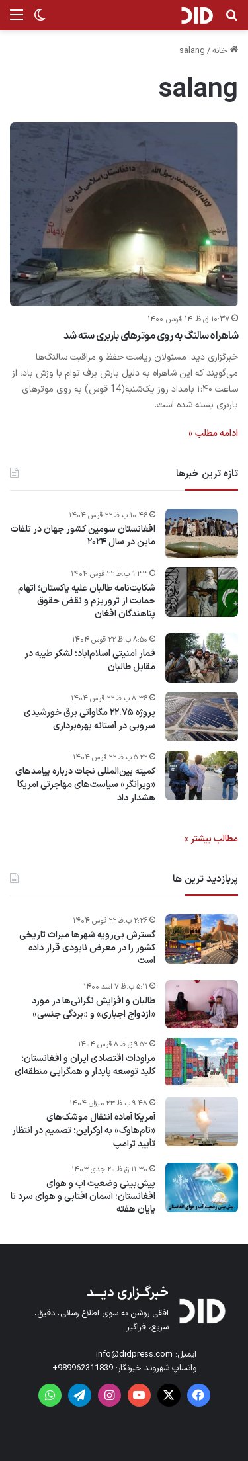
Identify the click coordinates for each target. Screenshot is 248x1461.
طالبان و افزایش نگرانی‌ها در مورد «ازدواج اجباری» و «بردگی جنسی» (93, 1008)
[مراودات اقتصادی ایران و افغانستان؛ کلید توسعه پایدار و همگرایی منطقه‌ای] (201, 1062)
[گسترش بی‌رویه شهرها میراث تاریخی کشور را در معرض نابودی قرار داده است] (201, 939)
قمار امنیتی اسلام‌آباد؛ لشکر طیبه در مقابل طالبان (89, 660)
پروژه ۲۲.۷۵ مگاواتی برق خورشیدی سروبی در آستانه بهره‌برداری (89, 719)
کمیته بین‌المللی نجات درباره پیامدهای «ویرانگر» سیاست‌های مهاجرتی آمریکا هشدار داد (85, 784)
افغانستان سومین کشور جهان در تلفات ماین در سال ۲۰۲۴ (83, 536)
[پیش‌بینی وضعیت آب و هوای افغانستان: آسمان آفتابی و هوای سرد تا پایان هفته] (201, 1187)
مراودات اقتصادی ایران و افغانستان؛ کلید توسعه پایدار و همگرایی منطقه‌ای (85, 1065)
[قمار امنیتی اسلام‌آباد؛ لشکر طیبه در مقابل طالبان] (201, 658)
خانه (225, 51)
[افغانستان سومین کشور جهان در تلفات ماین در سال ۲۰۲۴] (201, 533)
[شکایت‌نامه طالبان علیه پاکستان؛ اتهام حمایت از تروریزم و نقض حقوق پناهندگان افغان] (201, 592)
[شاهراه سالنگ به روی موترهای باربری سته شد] (124, 214)
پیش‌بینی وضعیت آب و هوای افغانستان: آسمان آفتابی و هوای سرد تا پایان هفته (83, 1196)
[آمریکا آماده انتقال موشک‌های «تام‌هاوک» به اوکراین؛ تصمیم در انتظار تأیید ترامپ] (201, 1121)
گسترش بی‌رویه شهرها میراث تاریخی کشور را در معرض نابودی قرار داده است (87, 948)
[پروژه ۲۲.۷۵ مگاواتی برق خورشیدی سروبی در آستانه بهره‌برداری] (201, 716)
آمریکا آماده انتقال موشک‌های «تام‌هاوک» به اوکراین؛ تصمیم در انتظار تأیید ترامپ (83, 1130)
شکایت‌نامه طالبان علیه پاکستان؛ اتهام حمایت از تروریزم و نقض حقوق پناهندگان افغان (86, 601)
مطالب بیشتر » (211, 839)
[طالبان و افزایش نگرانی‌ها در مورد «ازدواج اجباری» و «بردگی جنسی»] (201, 1004)
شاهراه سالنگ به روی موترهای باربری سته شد (151, 336)
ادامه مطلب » (213, 433)
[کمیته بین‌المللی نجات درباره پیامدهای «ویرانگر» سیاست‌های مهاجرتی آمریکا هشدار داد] (201, 775)
